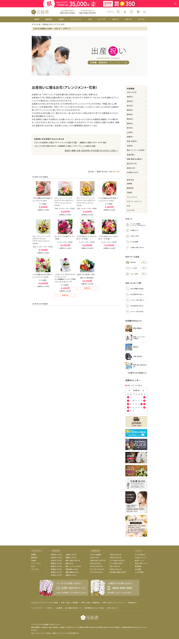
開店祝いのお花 (56, 569)
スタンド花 (130, 210)
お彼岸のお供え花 (115, 569)
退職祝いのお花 (71, 558)
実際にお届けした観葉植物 (90, 602)
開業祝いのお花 (56, 563)
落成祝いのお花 (56, 558)
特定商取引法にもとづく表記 (94, 608)
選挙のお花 (69, 563)
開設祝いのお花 (56, 572)
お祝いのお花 (132, 92)
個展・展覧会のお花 (72, 572)
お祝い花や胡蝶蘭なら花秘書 (43, 28)
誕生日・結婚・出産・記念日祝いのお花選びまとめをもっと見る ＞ (91, 150)
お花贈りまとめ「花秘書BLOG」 (137, 373)
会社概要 (59, 608)
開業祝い (130, 110)
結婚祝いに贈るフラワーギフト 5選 (93, 142)
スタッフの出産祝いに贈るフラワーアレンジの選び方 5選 (55, 142)
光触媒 (129, 193)
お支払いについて (141, 558)
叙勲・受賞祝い (132, 141)
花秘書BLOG (132, 602)
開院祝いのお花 (56, 566)
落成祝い (130, 101)
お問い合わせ (111, 608)
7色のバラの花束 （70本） (86, 275)
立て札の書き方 (140, 555)
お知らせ (50, 608)
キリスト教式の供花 (115, 563)
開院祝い (130, 115)
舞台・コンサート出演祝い (136, 150)
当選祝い (130, 146)
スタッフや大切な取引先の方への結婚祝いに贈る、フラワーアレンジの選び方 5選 (64, 146)
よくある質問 (139, 572)
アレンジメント (132, 197)
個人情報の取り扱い (72, 608)
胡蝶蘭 (129, 184)
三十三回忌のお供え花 (117, 561)
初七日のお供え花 (96, 566)
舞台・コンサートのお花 (73, 566)
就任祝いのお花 (56, 561)
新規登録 (138, 566)
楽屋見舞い (131, 155)
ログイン (110, 12)
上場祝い (130, 132)
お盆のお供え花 (114, 566)
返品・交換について (141, 563)
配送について (139, 561)
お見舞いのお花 (132, 172)
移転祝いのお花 (56, 555)
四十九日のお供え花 (97, 569)
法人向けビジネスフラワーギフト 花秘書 (44, 602)
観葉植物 (130, 188)
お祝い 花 (57, 28)
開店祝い (130, 119)
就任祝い (130, 106)
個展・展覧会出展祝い (135, 159)
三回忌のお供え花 (115, 558)
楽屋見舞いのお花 (72, 569)
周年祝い (130, 128)
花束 (128, 206)
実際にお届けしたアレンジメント (114, 602)
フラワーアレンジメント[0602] (43, 240)
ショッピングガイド (37, 608)
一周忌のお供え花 (115, 555)
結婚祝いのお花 (71, 575)
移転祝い (130, 97)
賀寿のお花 (131, 168)
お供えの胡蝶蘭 (95, 555)
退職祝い (130, 137)
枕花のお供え (94, 558)
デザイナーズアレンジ (134, 201)
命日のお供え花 (95, 563)
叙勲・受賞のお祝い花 (73, 561)
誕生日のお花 (132, 164)
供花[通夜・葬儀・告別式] (117, 572)
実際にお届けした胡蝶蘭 (69, 602)
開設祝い (130, 124)
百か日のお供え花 (96, 572)
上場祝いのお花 (71, 555)
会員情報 (138, 569)
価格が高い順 (114, 172)
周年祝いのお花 (56, 575)
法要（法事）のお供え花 (98, 561)
